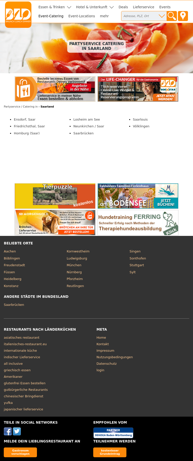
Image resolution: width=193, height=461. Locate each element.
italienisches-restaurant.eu (25, 344)
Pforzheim (75, 279)
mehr (104, 16)
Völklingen (141, 126)
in (21, 106)
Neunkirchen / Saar (88, 126)
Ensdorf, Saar (24, 119)
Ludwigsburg (77, 258)
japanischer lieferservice (23, 409)
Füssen (9, 272)
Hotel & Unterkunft (91, 7)
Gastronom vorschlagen (20, 452)
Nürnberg (74, 272)
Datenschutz (106, 363)
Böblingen (12, 258)
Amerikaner (13, 377)
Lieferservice (143, 7)
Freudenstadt (14, 265)
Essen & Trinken (51, 7)
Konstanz (11, 286)
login (100, 370)
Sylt (133, 272)
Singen (135, 251)
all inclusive (13, 363)
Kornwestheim (78, 251)
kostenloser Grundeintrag (110, 452)
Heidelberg (12, 279)
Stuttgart (137, 265)
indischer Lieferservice (22, 357)
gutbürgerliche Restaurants (26, 390)
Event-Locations (81, 16)
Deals (123, 7)
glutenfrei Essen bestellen (24, 383)
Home (101, 337)
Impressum (105, 350)
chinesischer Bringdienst (23, 396)
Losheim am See (86, 119)
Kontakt (102, 344)
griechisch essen (17, 370)
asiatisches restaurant (21, 337)
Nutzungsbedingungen (114, 357)
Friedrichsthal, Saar (29, 126)
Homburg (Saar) (26, 133)
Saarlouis (140, 119)
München (74, 265)
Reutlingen (75, 286)
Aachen (10, 251)
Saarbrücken (83, 133)
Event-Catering (50, 16)
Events (165, 7)
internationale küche (20, 350)
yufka (8, 403)
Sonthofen (138, 258)
